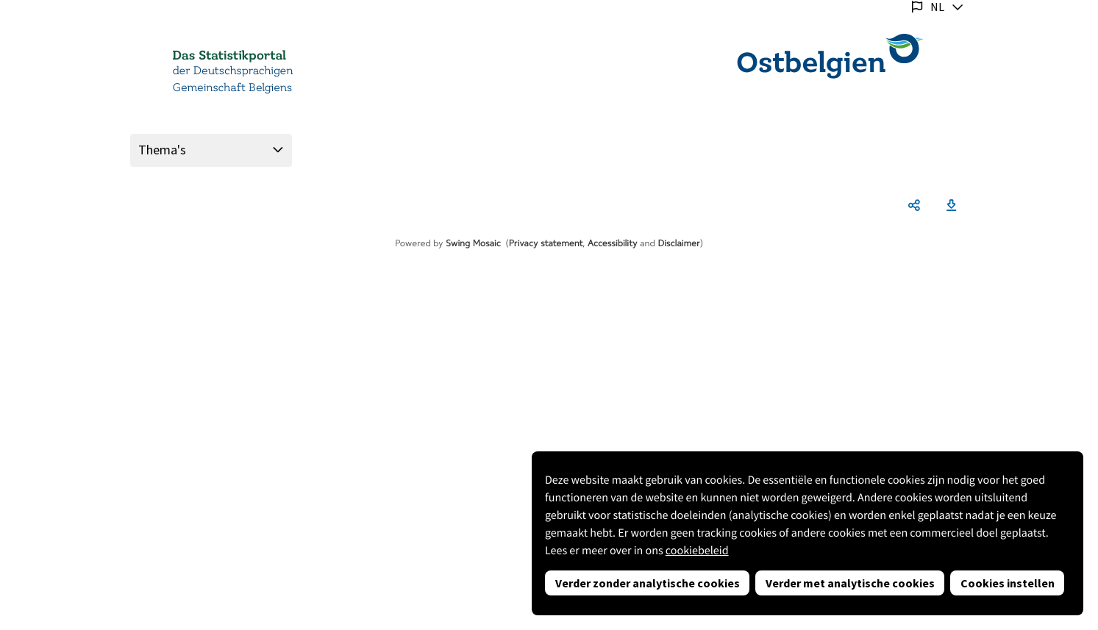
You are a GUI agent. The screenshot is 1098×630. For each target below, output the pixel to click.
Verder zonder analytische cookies (647, 583)
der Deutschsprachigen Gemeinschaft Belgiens (233, 79)
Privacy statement (546, 243)
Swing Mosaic (473, 243)
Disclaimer (678, 243)
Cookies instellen (1007, 583)
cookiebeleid (697, 550)
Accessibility (613, 243)
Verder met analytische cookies (850, 583)
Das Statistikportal (229, 55)
